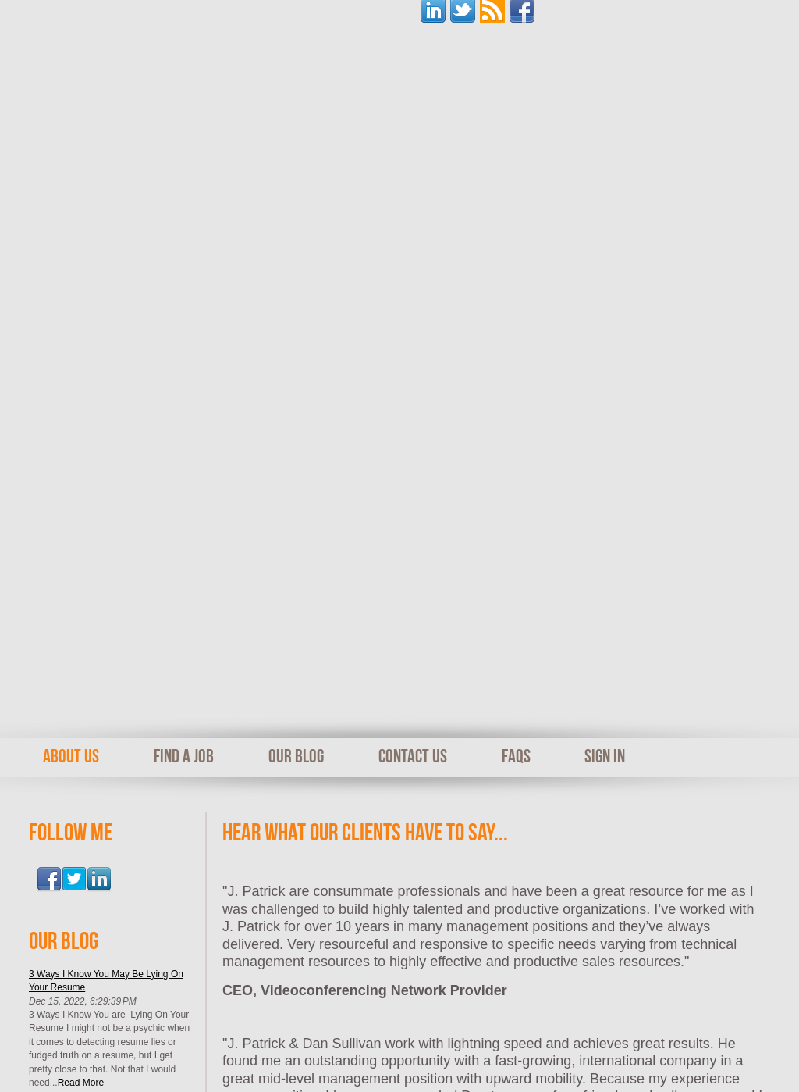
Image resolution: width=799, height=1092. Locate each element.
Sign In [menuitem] (604, 204)
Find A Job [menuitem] (184, 204)
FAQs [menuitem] (516, 204)
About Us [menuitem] (71, 204)
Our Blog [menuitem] (296, 204)
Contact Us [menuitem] (412, 204)
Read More (81, 530)
